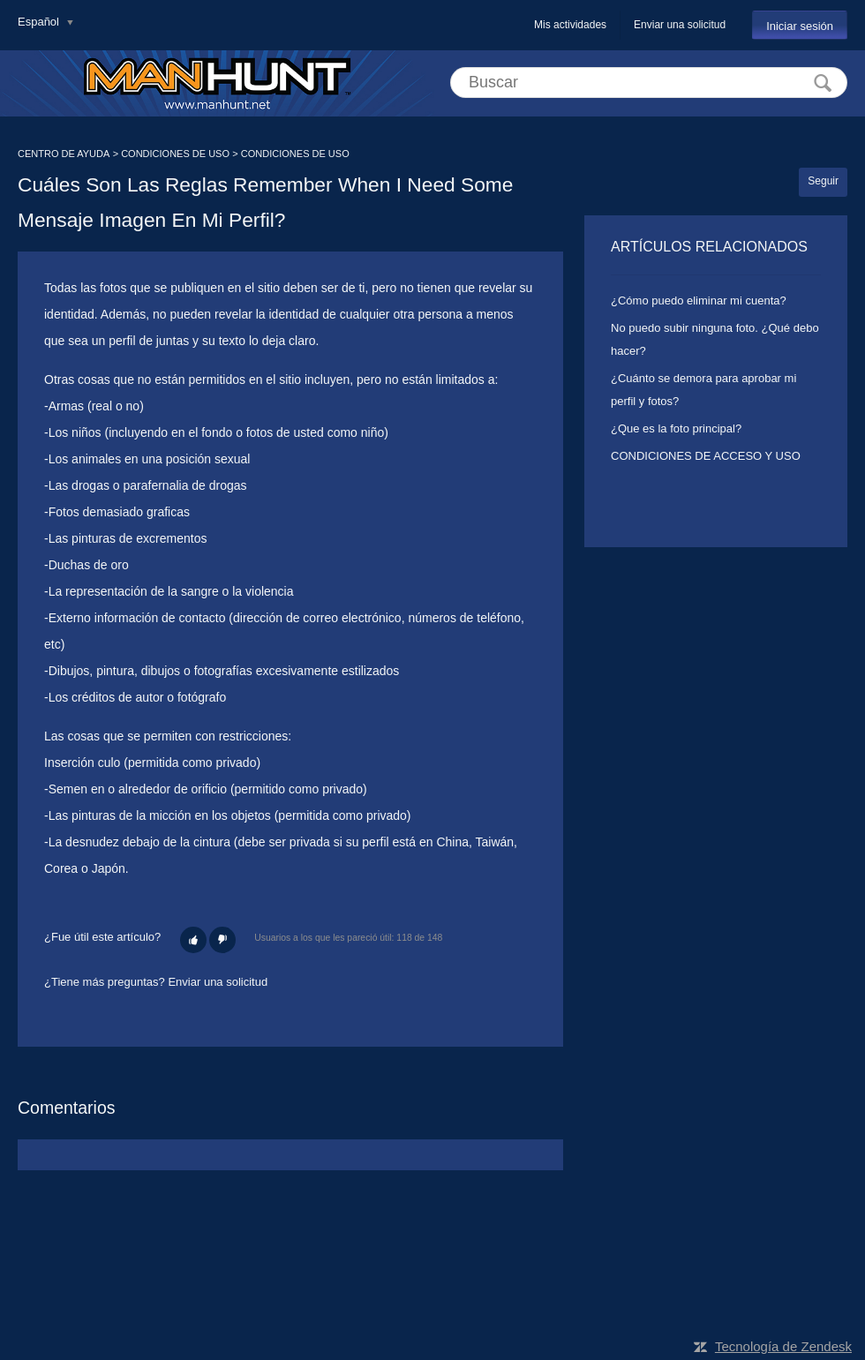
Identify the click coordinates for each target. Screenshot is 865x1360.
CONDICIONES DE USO (175, 153)
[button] (193, 940)
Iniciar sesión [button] (799, 26)
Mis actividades (570, 25)
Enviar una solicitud (680, 25)
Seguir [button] (823, 181)
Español (40, 21)
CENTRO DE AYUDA (63, 153)
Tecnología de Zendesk (783, 1346)
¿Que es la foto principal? (676, 428)
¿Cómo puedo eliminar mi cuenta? (698, 300)
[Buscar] (648, 82)
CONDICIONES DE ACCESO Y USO (706, 455)
